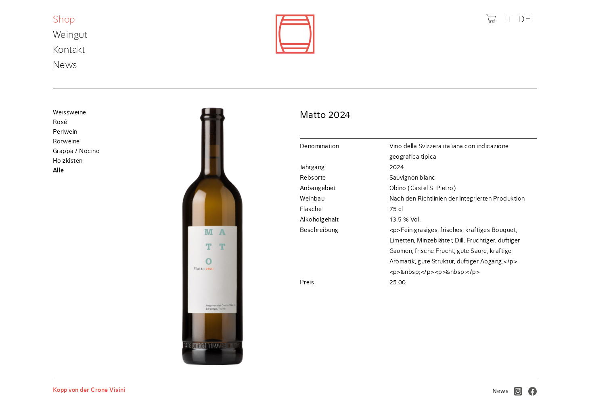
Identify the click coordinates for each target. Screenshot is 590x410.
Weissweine (69, 112)
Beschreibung (319, 230)
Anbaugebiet (318, 188)
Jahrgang (312, 167)
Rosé (60, 122)
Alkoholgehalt (319, 219)
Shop (65, 19)
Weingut (70, 35)
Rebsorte (313, 178)
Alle (58, 170)
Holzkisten (68, 161)
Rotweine (66, 141)
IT (508, 19)
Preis (307, 282)
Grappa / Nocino (76, 151)
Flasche (311, 209)
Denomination (319, 146)
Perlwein (65, 132)
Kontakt (69, 50)
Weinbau (312, 199)
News (65, 65)
